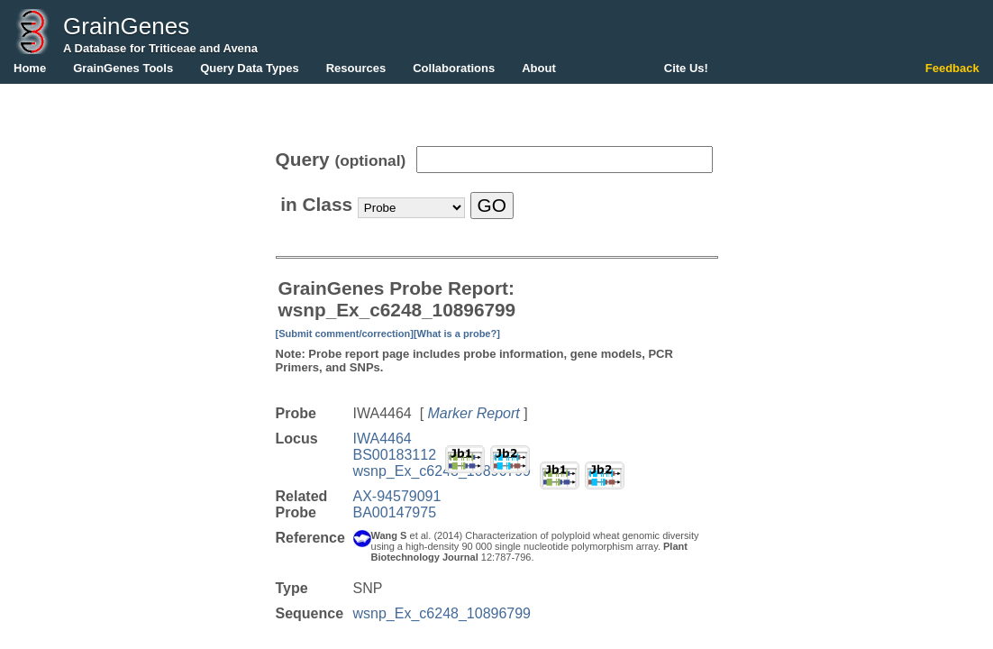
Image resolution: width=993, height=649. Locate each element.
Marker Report (474, 413)
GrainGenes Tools (123, 68)
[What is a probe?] (457, 333)
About (539, 68)
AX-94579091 (397, 496)
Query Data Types (249, 68)
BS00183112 (395, 454)
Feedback (952, 68)
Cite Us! (686, 68)
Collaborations (454, 68)
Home (30, 68)
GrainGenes (126, 26)
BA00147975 (395, 512)
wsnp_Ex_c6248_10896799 (442, 471)
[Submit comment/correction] (345, 333)
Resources (356, 68)
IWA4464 (382, 438)
